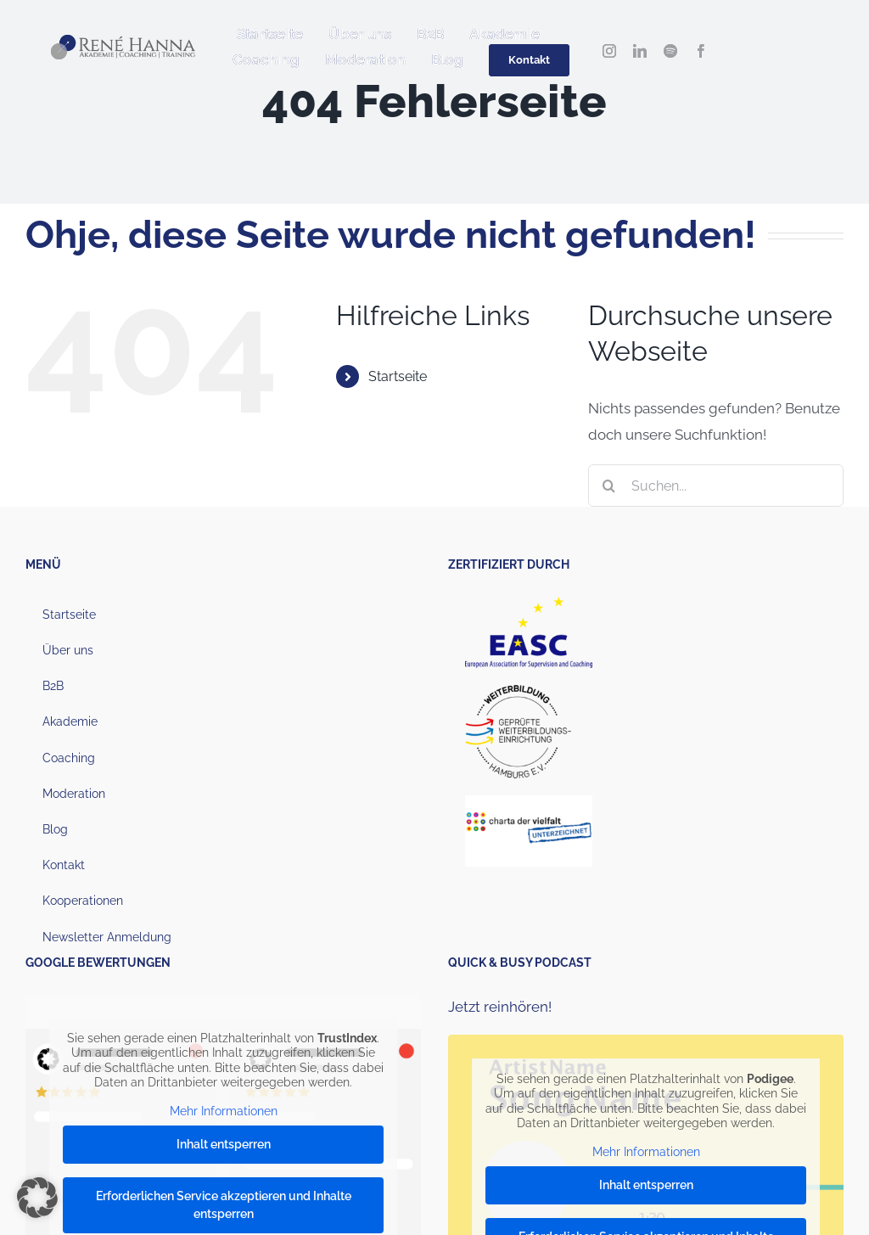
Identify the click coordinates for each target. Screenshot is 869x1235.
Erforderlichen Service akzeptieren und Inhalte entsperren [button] (223, 1205)
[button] (37, 1197)
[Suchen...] (716, 485)
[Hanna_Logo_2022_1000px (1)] (123, 41)
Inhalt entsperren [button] (224, 1145)
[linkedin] (640, 51)
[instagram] (609, 51)
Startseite (397, 376)
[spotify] (670, 51)
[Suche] (609, 485)
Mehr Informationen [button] (224, 1111)
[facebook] (701, 51)
